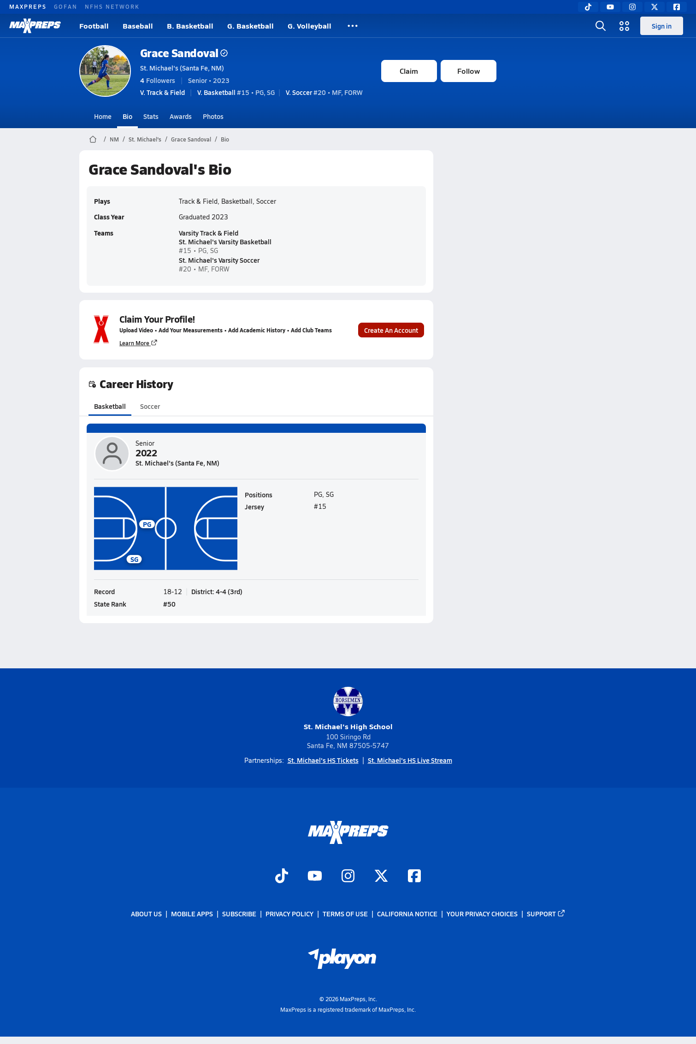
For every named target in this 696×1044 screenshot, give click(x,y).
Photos (213, 116)
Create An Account (391, 330)
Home (103, 116)
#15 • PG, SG (236, 92)
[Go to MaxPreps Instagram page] (348, 876)
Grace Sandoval (184, 53)
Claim (409, 70)
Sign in (662, 25)
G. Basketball (250, 25)
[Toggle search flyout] (601, 26)
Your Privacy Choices (482, 914)
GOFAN (65, 6)
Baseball (138, 25)
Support (546, 914)
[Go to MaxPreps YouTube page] (314, 876)
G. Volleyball (309, 25)
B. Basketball (190, 25)
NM (114, 139)
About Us (146, 914)
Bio (127, 116)
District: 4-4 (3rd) (216, 591)
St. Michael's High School (348, 709)
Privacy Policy (289, 914)
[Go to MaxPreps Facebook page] (414, 876)
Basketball (110, 406)
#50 (169, 603)
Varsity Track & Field (208, 232)
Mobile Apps (192, 914)
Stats (151, 116)
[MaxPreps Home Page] (93, 139)
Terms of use (345, 914)
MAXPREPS (28, 6)
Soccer (149, 406)
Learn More (138, 343)
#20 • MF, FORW (324, 92)
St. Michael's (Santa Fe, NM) (182, 68)
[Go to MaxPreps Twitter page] (381, 876)
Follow (468, 70)
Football (94, 25)
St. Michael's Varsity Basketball (225, 241)
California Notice (407, 914)
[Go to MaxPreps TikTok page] (281, 876)
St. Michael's (145, 139)
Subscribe (239, 914)
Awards (181, 116)
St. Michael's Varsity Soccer (219, 260)
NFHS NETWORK (112, 6)
